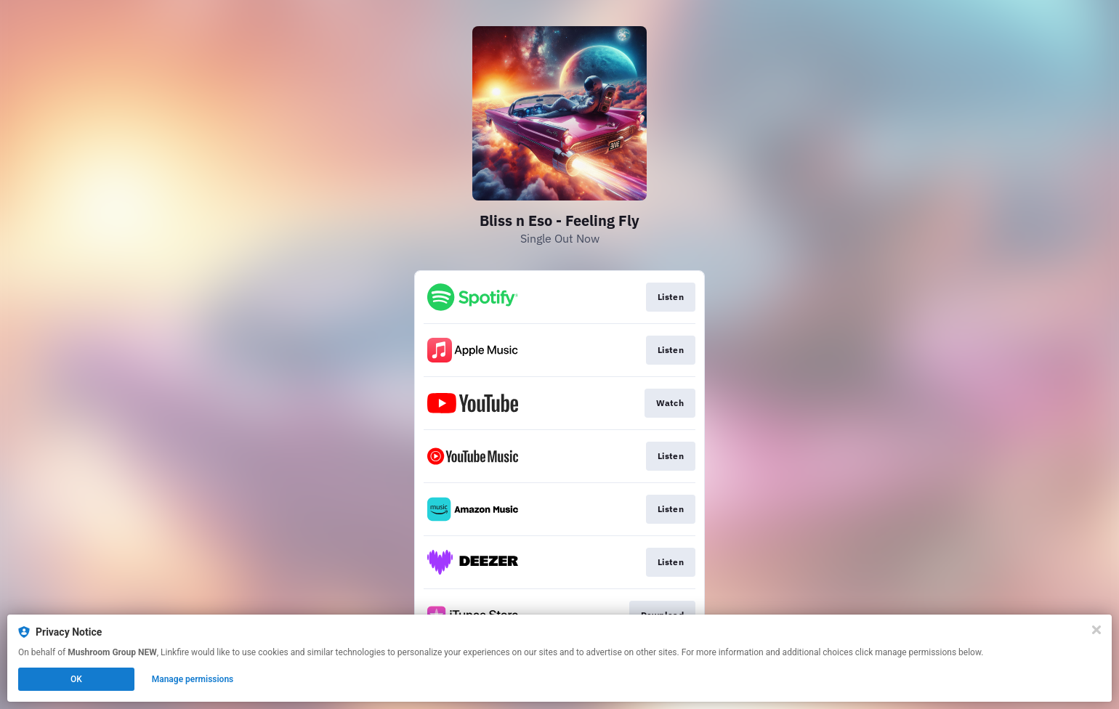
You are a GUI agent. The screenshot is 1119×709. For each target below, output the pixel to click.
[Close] (1096, 629)
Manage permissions (193, 679)
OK (76, 679)
